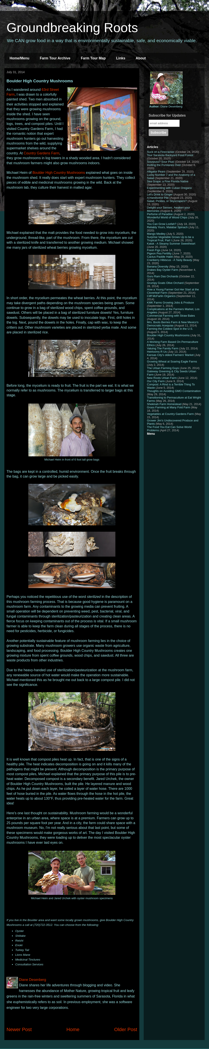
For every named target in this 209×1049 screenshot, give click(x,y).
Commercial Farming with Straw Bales (171, 315)
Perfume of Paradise (160, 214)
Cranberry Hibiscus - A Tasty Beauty (169, 260)
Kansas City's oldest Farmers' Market (170, 355)
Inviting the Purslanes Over (164, 165)
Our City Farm (156, 381)
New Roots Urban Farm (162, 378)
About (141, 58)
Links (120, 58)
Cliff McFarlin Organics (161, 296)
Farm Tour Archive (55, 58)
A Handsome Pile (158, 197)
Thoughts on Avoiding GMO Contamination (174, 391)
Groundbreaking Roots (72, 27)
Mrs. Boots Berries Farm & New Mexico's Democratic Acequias (173, 324)
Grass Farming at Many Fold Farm (168, 407)
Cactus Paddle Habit (160, 256)
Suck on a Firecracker (160, 152)
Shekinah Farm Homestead (164, 404)
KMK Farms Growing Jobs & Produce (170, 302)
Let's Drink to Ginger (160, 194)
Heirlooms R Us (157, 351)
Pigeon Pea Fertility (159, 253)
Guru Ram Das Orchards (162, 276)
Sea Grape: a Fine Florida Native (167, 181)
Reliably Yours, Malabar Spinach (167, 227)
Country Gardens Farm (41, 153)
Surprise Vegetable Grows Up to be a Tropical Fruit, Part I (170, 238)
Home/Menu (19, 58)
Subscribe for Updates (167, 115)
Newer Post (19, 1029)
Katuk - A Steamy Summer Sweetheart (171, 243)
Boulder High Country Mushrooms (58, 172)
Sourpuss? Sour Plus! (160, 161)
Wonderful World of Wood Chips (167, 217)
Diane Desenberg (165, 106)
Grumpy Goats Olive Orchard (165, 283)
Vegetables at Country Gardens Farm (170, 414)
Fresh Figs (153, 250)
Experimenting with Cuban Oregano (169, 188)
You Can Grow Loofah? (161, 224)
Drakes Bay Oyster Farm (162, 269)
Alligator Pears (156, 171)
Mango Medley (156, 233)
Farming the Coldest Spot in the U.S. (170, 328)
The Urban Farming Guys (163, 368)
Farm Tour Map (93, 58)
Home (72, 1029)
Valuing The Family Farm (162, 348)
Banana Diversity (157, 266)
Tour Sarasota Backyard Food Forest (170, 155)
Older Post (125, 1029)
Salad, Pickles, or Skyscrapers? (167, 201)
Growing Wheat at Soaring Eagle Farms (172, 361)
